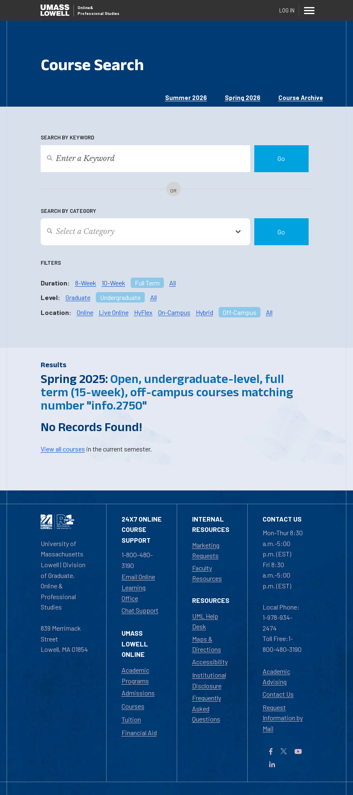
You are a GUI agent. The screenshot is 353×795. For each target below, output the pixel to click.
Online (85, 312)
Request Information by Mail (283, 717)
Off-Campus (239, 312)
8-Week (85, 283)
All (172, 283)
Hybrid (204, 312)
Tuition (131, 719)
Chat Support (140, 610)
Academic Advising (276, 676)
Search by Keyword (67, 137)
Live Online (114, 312)
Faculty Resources (207, 573)
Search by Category (68, 210)
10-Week (113, 283)
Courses (133, 706)
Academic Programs (135, 675)
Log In (287, 10)
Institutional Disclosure (209, 680)
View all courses (63, 449)
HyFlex (143, 312)
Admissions (138, 693)
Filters (51, 262)
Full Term (147, 283)
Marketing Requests (205, 550)
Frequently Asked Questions (206, 708)
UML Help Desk (205, 621)
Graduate (78, 297)
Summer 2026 (186, 97)
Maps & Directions (206, 644)
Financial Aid (139, 732)
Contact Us (278, 694)
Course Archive (300, 97)
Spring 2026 (242, 97)
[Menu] (309, 10)
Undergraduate (120, 297)
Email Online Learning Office (138, 587)
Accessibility (210, 662)
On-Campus (174, 312)
